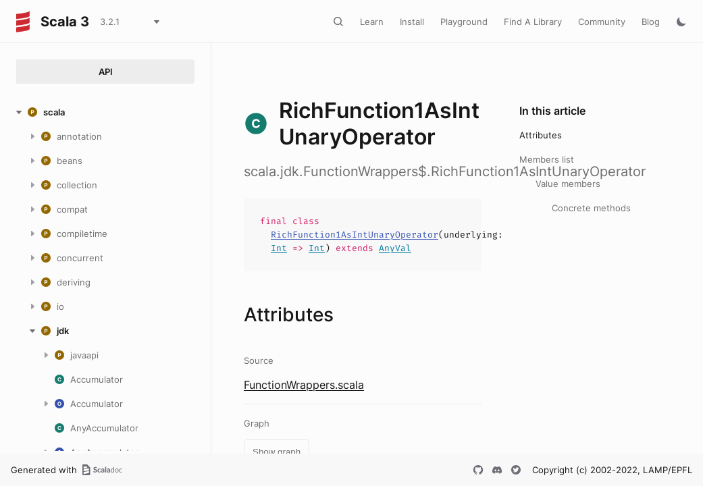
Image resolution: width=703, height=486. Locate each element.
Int (279, 248)
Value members (568, 183)
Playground (464, 21)
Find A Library (533, 21)
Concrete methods (591, 207)
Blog (651, 21)
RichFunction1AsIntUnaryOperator (354, 234)
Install (412, 21)
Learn (372, 21)
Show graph (277, 452)
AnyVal (395, 248)
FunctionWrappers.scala (304, 385)
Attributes (540, 135)
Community (601, 21)
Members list (546, 159)
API (106, 71)
